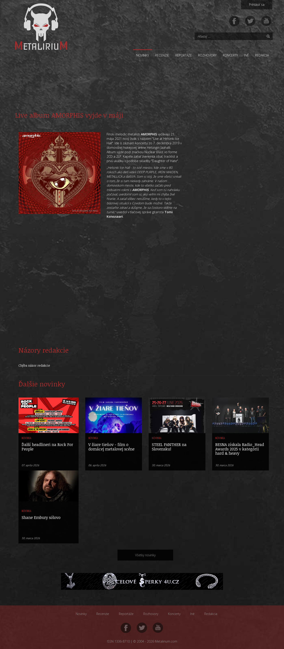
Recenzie (162, 55)
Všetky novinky (145, 555)
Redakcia (262, 55)
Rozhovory (207, 55)
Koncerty (230, 55)
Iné (246, 55)
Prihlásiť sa (256, 4)
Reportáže (183, 55)
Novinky (142, 55)
